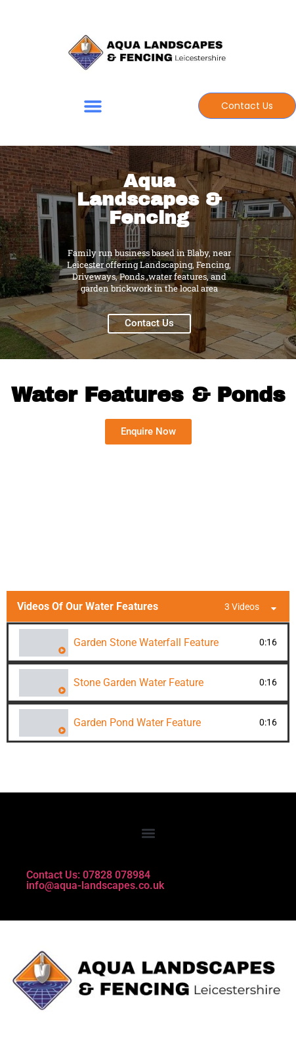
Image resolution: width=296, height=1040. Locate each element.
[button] (92, 106)
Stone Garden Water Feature (138, 682)
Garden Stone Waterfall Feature (146, 642)
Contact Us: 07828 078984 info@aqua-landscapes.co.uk (95, 880)
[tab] (148, 642)
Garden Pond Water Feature (137, 722)
